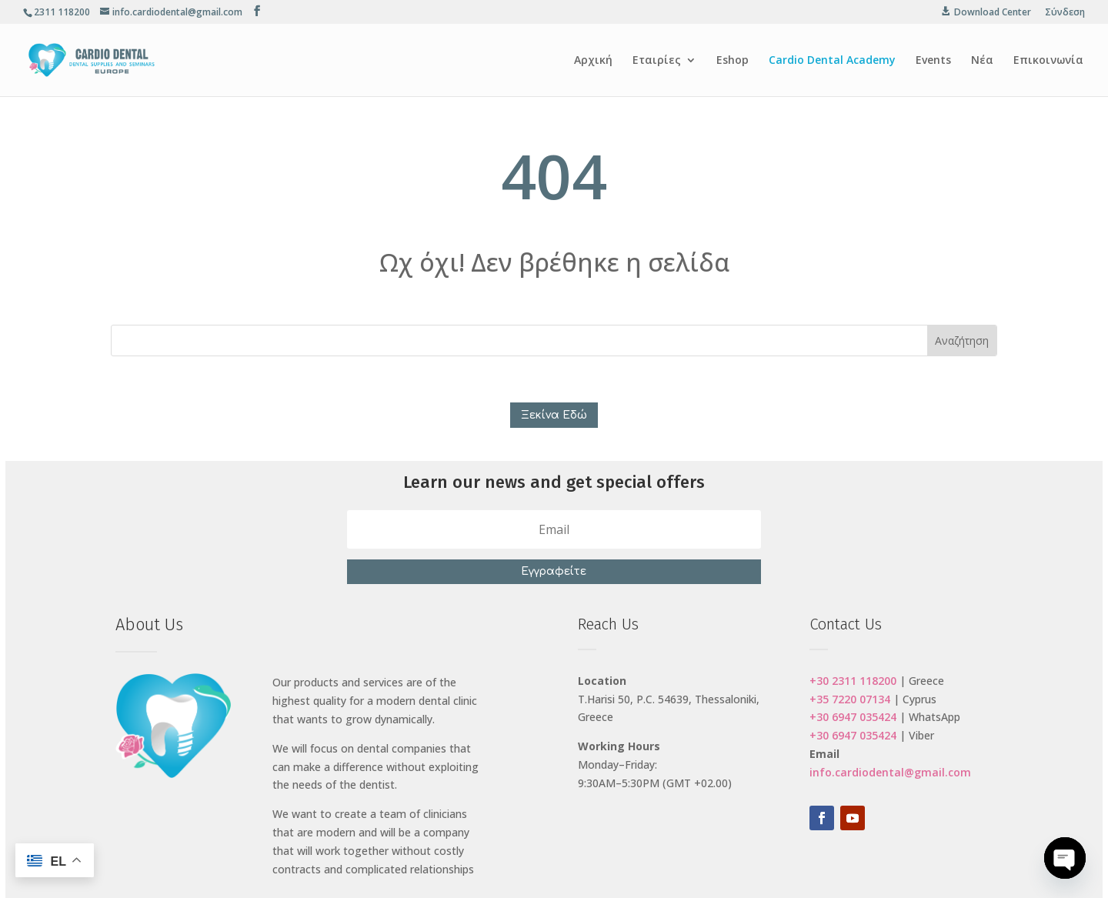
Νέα (982, 61)
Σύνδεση (1065, 13)
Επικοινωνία (1048, 61)
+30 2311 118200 (852, 680)
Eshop (732, 61)
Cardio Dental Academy (832, 61)
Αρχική (593, 61)
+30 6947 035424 (852, 716)
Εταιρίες (656, 61)
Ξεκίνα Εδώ (554, 415)
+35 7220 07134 (849, 699)
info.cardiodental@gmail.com (890, 772)
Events (933, 61)
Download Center (992, 12)
